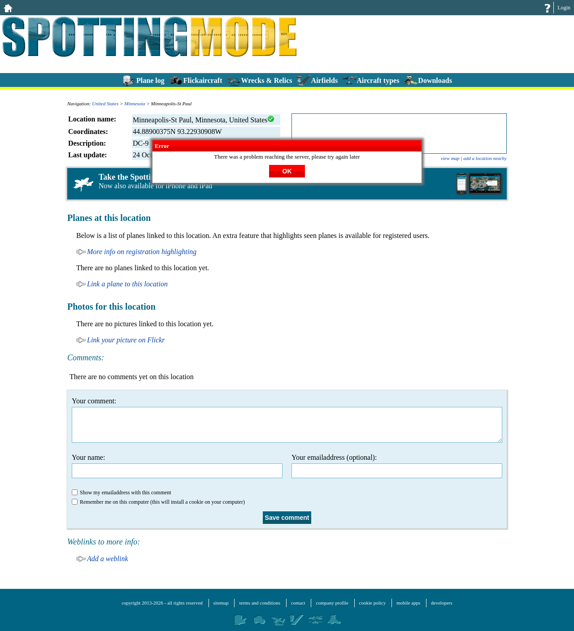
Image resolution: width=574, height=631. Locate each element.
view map (450, 158)
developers (441, 602)
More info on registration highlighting (141, 251)
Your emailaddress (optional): (396, 466)
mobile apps (408, 602)
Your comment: (287, 420)
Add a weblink (107, 558)
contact (298, 602)
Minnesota (134, 103)
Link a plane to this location (127, 284)
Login (563, 7)
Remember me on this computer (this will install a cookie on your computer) (158, 502)
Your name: (177, 466)
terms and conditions (259, 602)
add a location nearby (485, 158)
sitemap (221, 602)
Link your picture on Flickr (126, 340)
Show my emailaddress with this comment (121, 492)
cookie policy (372, 602)
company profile (332, 602)
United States (105, 103)
